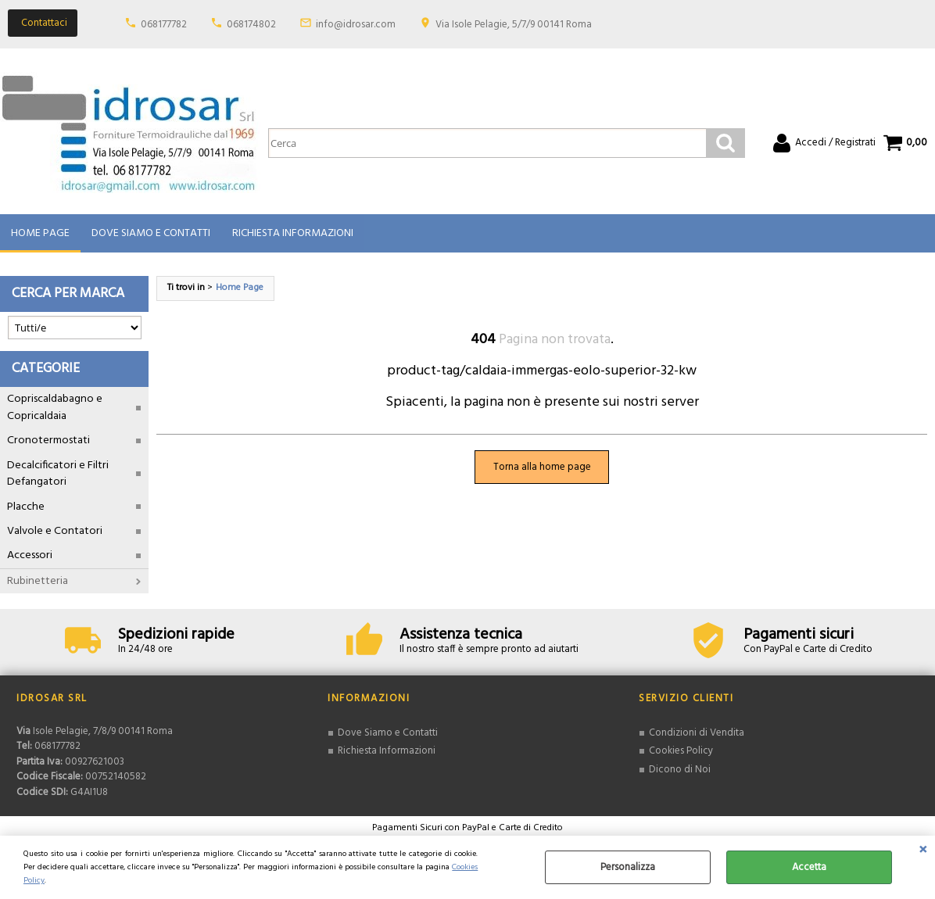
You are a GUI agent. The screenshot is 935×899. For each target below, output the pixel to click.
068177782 (164, 24)
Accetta (809, 867)
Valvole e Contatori (54, 531)
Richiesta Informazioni (292, 233)
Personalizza (627, 867)
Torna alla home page (542, 467)
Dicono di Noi (680, 769)
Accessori (29, 556)
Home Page (40, 233)
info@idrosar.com (356, 24)
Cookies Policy (681, 751)
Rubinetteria (37, 581)
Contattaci (44, 23)
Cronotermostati (48, 441)
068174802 (251, 24)
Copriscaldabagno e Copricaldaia (54, 408)
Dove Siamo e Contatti (150, 233)
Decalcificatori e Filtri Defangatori (58, 474)
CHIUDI (923, 851)
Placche (26, 507)
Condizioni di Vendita (696, 733)
